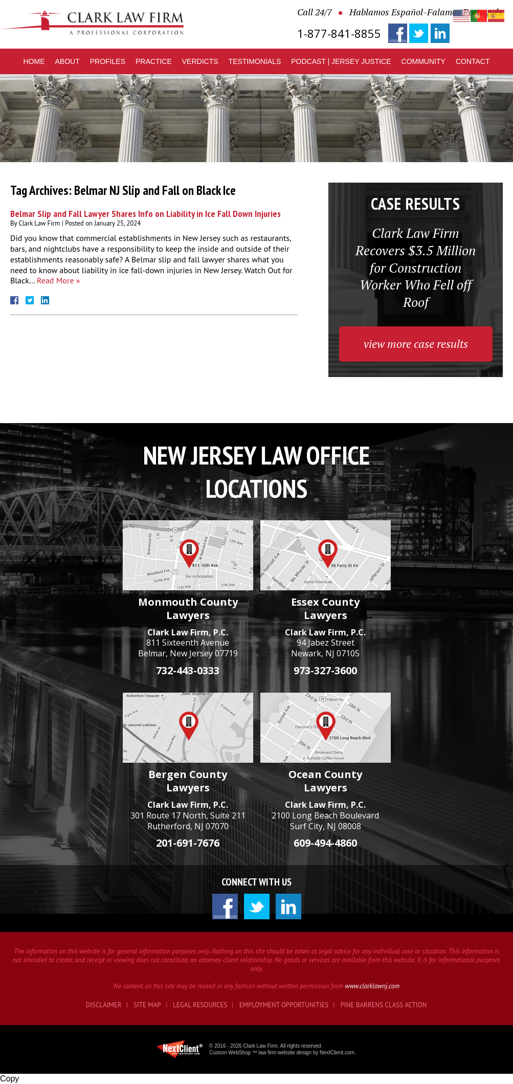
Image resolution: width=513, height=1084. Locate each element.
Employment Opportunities (283, 1005)
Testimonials (255, 61)
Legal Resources (200, 1005)
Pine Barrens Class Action (384, 1005)
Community (423, 61)
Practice (154, 61)
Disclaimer (104, 1005)
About (67, 61)
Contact (473, 61)
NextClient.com (337, 1052)
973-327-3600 (325, 670)
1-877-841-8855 (339, 33)
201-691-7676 (187, 843)
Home (34, 61)
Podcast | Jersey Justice (341, 61)
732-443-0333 (187, 670)
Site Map (147, 1005)
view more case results (416, 343)
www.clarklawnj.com (372, 986)
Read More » (58, 280)
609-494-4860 (325, 843)
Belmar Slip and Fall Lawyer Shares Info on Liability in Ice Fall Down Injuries (145, 213)
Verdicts (200, 61)
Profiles (107, 61)
